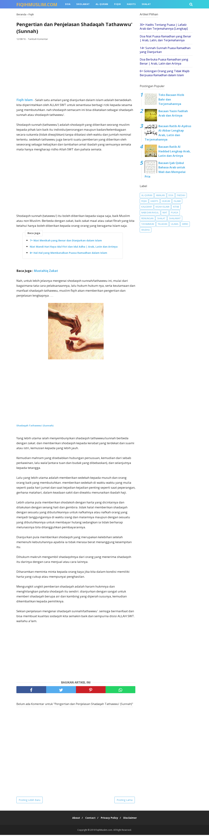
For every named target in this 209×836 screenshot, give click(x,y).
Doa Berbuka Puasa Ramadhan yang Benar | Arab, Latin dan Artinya (164, 61)
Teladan (162, 224)
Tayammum (147, 224)
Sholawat (83, 4)
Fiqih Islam (24, 101)
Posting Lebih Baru (29, 801)
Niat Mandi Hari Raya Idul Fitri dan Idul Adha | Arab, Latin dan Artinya (74, 248)
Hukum (166, 201)
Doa (67, 4)
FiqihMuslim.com (36, 4)
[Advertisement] (75, 70)
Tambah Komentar (38, 40)
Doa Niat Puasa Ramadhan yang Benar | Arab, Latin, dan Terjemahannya (165, 38)
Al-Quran (102, 4)
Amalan (160, 195)
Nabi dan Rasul (150, 212)
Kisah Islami (162, 206)
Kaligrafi (146, 206)
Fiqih (117, 4)
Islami (177, 201)
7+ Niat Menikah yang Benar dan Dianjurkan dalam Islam (66, 241)
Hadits (131, 4)
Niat (164, 212)
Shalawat (175, 218)
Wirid (185, 224)
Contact (89, 818)
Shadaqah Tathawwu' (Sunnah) (34, 426)
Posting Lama (125, 801)
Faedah (181, 195)
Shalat (146, 4)
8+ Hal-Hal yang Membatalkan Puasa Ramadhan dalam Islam (68, 254)
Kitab (176, 206)
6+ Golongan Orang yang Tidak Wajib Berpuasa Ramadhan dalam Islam (164, 73)
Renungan (147, 218)
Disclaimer (132, 818)
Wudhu (145, 229)
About (73, 818)
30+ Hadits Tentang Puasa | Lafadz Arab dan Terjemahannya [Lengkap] (164, 27)
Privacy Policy (110, 818)
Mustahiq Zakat (46, 272)
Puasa (174, 212)
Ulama (174, 224)
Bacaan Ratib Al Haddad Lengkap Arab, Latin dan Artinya (174, 151)
